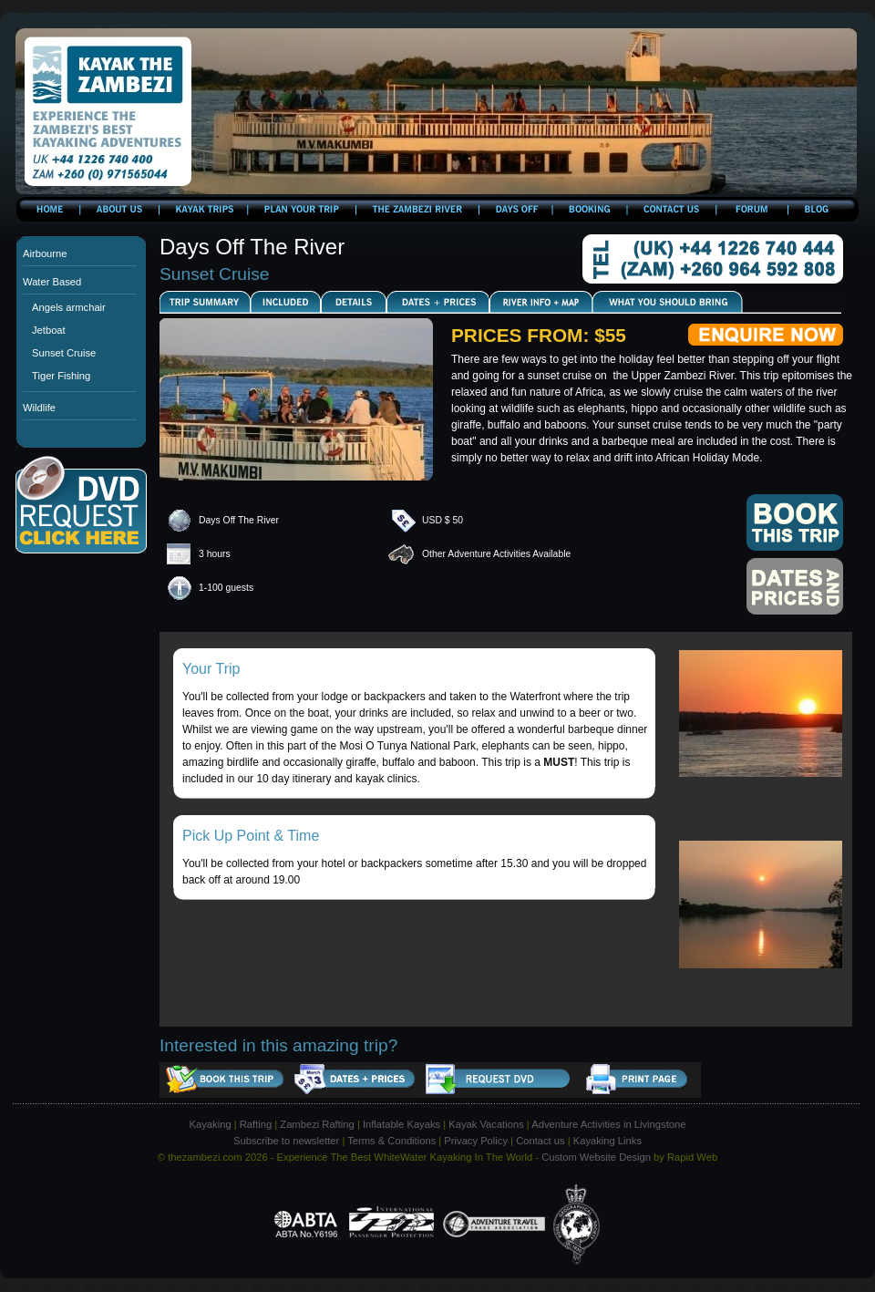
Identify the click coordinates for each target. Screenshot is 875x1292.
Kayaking (211, 1124)
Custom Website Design (596, 1157)
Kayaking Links (607, 1140)
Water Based (52, 281)
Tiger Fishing (61, 375)
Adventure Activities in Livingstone (608, 1124)
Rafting (256, 1124)
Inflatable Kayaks (401, 1124)
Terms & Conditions (391, 1140)
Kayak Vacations (486, 1124)
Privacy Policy (476, 1140)
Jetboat (49, 330)
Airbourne (45, 253)
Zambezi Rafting (317, 1124)
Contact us (540, 1140)
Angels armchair (69, 307)
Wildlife (39, 407)
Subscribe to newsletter (286, 1140)
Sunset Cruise (64, 352)
